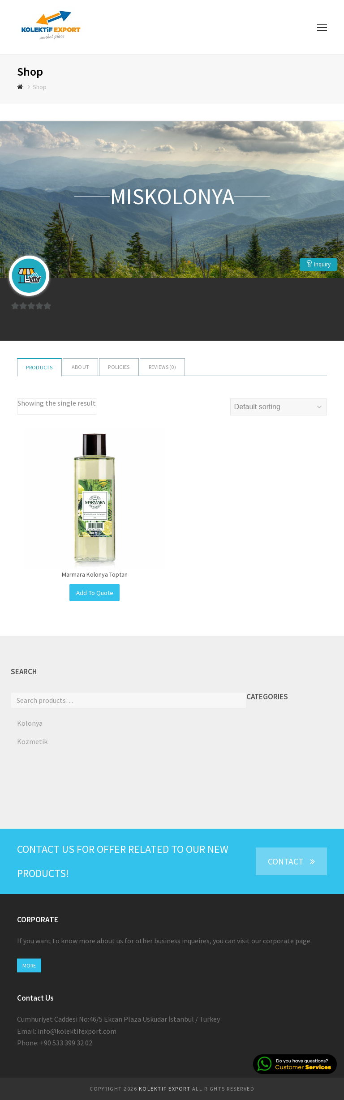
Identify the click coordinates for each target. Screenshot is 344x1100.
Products (39, 367)
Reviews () (162, 367)
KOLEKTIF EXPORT (165, 1088)
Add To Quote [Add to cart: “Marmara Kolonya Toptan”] (94, 592)
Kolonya (30, 723)
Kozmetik (32, 741)
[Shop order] (279, 407)
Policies (118, 367)
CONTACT (291, 861)
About (81, 367)
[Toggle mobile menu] (322, 27)
